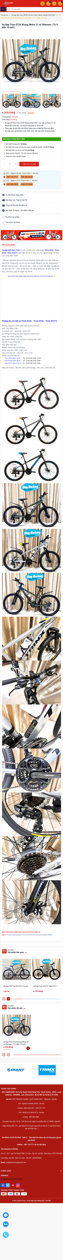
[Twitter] (8, 1185)
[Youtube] (13, 1185)
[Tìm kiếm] (9, 9)
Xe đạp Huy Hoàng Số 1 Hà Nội (12, 1179)
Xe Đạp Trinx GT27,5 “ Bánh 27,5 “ (45, 986)
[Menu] (3, 9)
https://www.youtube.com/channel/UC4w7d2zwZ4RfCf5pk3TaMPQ (30, 935)
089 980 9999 (12, 184)
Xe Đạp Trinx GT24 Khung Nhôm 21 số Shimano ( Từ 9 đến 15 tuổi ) (16, 1043)
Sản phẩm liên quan (16, 952)
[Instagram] (18, 1185)
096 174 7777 (12, 177)
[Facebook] (3, 1185)
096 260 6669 (26, 177)
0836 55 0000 (26, 184)
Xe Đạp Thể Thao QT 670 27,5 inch (15, 986)
